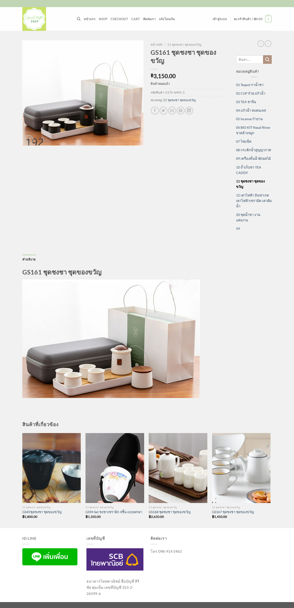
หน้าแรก (89, 19)
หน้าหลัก (157, 44)
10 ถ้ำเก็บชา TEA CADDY (248, 170)
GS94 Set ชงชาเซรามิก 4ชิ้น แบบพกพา (113, 512)
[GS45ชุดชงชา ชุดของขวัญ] (51, 468)
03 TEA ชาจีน (246, 102)
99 (238, 229)
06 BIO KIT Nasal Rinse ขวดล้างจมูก (253, 130)
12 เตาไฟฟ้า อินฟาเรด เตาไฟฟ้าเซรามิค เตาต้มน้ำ (254, 200)
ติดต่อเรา (149, 19)
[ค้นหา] (79, 18)
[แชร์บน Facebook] (155, 110)
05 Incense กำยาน (249, 119)
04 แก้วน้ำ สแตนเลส (251, 110)
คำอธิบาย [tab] (29, 259)
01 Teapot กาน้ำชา (250, 85)
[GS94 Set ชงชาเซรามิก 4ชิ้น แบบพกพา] (114, 468)
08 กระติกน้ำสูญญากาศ (253, 150)
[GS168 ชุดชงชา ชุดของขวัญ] (178, 468)
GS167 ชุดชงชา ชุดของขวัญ (233, 512)
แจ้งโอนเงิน (167, 19)
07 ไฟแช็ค (243, 141)
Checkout (119, 19)
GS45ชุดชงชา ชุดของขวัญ (42, 512)
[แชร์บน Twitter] (163, 110)
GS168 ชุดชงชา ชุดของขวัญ (169, 512)
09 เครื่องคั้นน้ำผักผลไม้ (253, 158)
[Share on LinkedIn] (189, 110)
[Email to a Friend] (172, 110)
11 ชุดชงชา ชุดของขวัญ (184, 44)
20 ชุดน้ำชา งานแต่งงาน (248, 217)
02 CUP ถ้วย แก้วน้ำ (250, 93)
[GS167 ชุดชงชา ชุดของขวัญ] (241, 468)
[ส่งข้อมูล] (267, 59)
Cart (135, 19)
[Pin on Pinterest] (181, 110)
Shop (103, 19)
